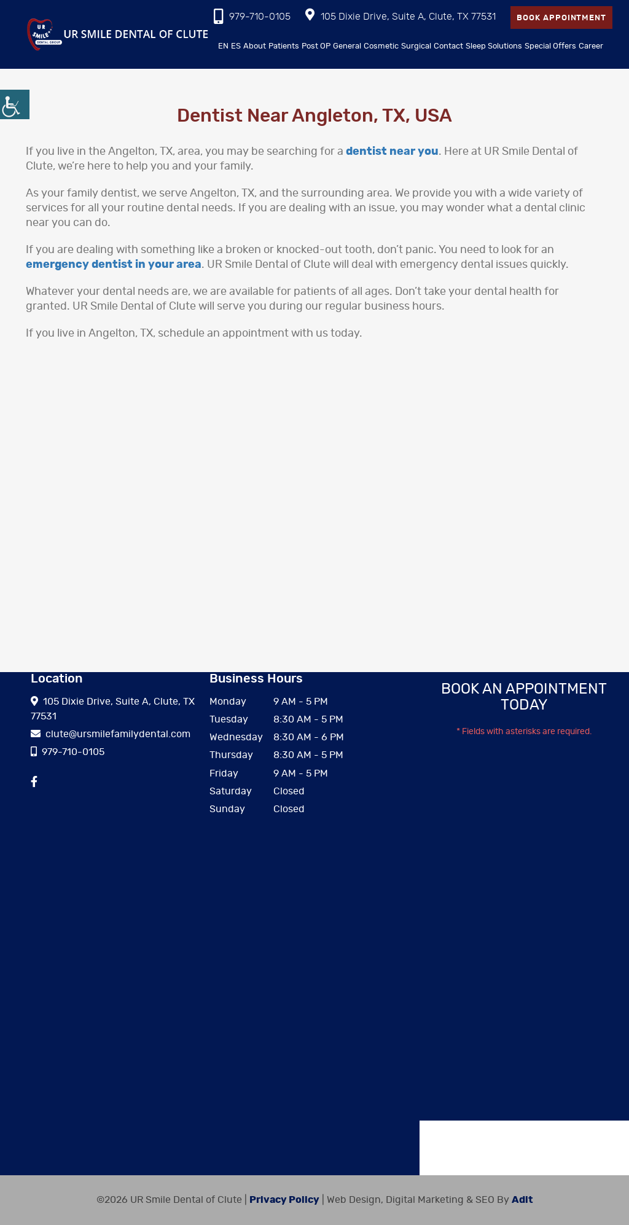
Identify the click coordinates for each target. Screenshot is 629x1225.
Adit (522, 1200)
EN (223, 46)
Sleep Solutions (494, 46)
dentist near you (392, 151)
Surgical (416, 46)
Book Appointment (561, 18)
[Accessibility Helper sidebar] (14, 104)
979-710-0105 (252, 16)
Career (591, 46)
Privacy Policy (284, 1200)
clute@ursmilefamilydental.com (110, 734)
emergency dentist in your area (113, 264)
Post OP (316, 46)
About (254, 46)
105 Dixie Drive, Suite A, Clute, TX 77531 (400, 15)
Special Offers (550, 46)
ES (236, 46)
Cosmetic (381, 46)
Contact (448, 46)
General (347, 46)
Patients (283, 46)
